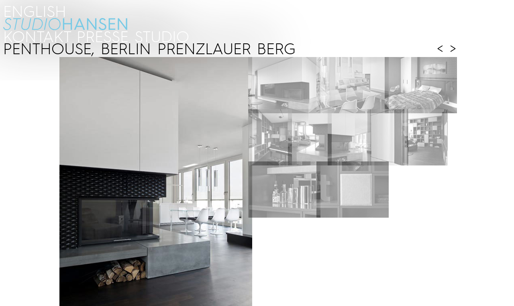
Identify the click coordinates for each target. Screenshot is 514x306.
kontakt (36, 36)
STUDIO (162, 36)
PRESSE (102, 36)
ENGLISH (34, 10)
